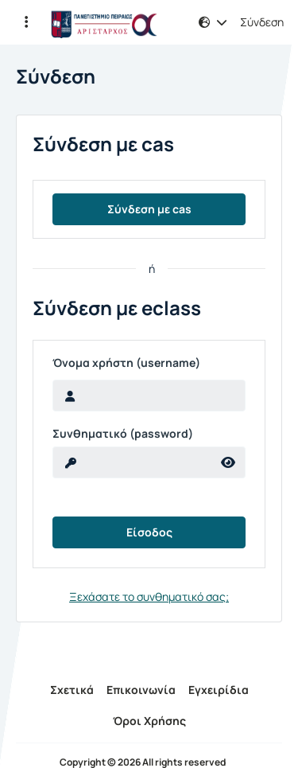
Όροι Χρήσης (149, 720)
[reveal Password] (132, 462)
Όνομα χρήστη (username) (126, 363)
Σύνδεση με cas (149, 208)
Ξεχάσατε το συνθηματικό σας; (149, 596)
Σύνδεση (262, 22)
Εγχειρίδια (218, 689)
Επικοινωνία (141, 689)
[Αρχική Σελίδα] (104, 22)
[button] (26, 22)
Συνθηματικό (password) (122, 433)
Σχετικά (72, 689)
